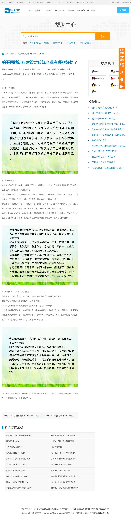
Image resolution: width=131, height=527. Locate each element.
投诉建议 (90, 2)
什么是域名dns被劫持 (14, 447)
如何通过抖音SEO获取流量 (61, 470)
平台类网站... (35, 43)
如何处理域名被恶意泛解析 (15, 470)
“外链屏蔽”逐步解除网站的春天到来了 (19, 488)
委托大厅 (50, 2)
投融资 (29, 2)
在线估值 (20, 2)
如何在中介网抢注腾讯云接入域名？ (64, 459)
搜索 (103, 36)
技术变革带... (58, 43)
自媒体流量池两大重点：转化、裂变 (64, 476)
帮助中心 (81, 10)
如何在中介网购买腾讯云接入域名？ (19, 459)
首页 (3, 2)
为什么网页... (85, 43)
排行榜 (11, 2)
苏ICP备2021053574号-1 (100, 513)
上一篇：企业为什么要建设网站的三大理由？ (19, 416)
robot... (47, 43)
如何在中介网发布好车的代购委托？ (19, 435)
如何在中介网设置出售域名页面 (62, 441)
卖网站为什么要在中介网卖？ (16, 465)
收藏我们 (116, 2)
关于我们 (91, 10)
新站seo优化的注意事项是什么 (17, 482)
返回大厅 (40, 416)
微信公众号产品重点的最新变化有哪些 (64, 488)
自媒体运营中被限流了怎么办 (16, 476)
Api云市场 (80, 2)
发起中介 (38, 10)
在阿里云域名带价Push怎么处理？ (63, 453)
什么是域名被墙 (57, 447)
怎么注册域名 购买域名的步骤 (61, 465)
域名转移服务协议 (12, 441)
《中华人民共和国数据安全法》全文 (64, 482)
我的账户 (71, 10)
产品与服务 (39, 2)
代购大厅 (60, 2)
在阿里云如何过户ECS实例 (15, 453)
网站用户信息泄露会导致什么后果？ (64, 435)
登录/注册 (123, 10)
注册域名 (70, 2)
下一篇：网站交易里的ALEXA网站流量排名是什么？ (61, 416)
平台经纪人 (60, 10)
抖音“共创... (72, 43)
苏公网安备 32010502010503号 (97, 509)
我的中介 (49, 10)
